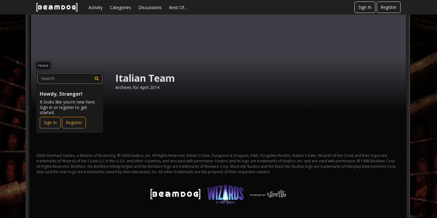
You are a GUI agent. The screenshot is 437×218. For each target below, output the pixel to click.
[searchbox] (69, 78)
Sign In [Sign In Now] (50, 122)
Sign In (364, 7)
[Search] (96, 78)
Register (389, 7)
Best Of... (178, 7)
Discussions (150, 7)
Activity (96, 7)
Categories (120, 7)
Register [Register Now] (74, 122)
